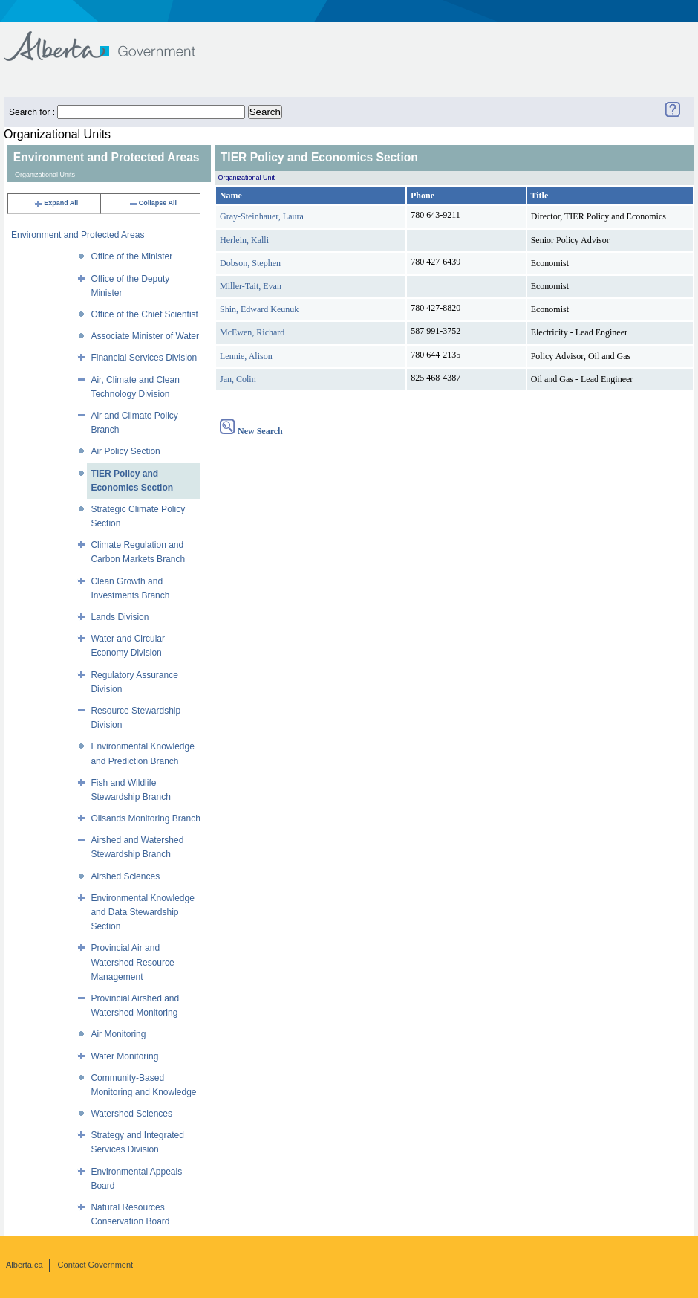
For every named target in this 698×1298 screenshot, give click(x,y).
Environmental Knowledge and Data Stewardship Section (142, 912)
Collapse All (152, 203)
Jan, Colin (238, 379)
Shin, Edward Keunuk (259, 309)
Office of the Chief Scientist (144, 314)
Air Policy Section (125, 451)
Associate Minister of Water (145, 336)
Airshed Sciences (125, 876)
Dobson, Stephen (250, 263)
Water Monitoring (124, 1056)
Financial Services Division (144, 357)
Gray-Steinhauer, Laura (262, 216)
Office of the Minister (131, 256)
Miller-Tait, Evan (250, 286)
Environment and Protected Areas (77, 235)
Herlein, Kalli (244, 240)
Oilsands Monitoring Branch (145, 818)
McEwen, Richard (252, 332)
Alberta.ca (24, 1264)
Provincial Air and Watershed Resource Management (132, 962)
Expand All (55, 203)
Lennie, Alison (246, 356)
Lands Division (120, 617)
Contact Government (96, 1264)
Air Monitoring (118, 1034)
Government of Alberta (112, 39)
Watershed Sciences (131, 1113)
